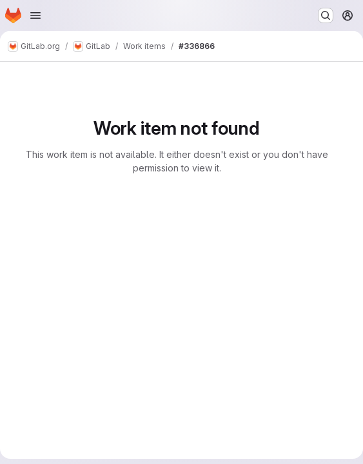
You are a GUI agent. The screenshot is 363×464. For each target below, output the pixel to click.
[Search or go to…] (325, 15)
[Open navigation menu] (35, 15)
